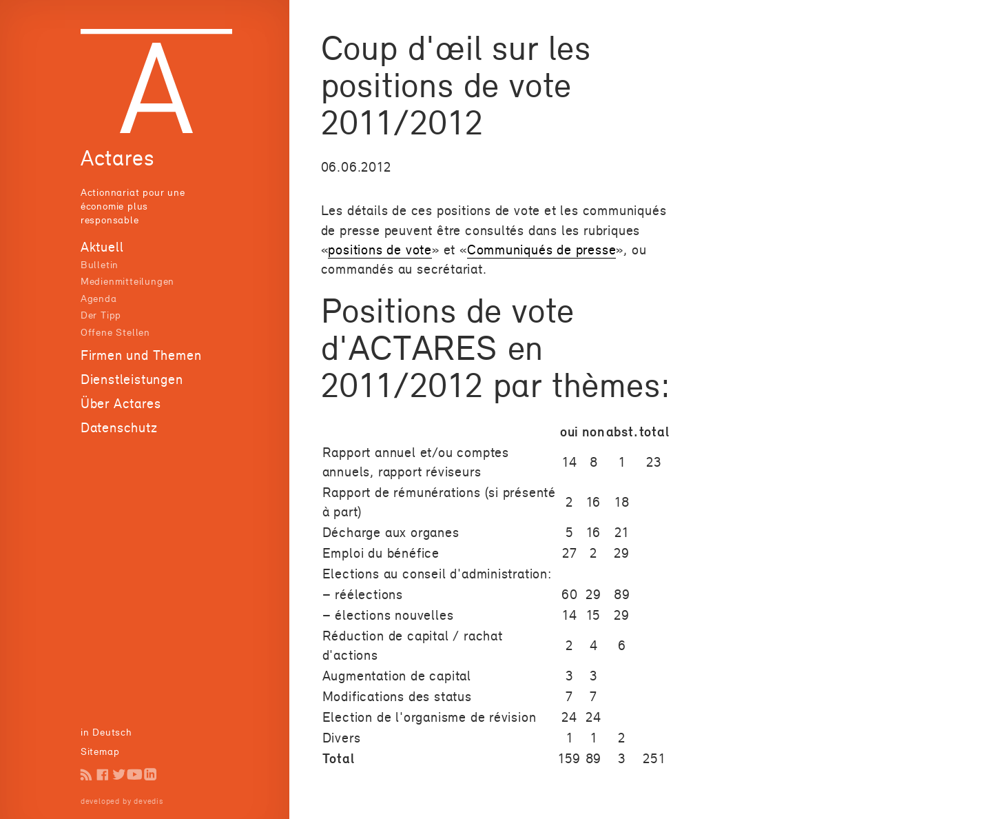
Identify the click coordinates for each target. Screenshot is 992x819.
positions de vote (380, 249)
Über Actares (121, 403)
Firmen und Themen (141, 355)
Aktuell (102, 247)
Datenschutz (119, 427)
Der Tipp (101, 315)
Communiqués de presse (542, 249)
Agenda (99, 298)
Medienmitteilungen (127, 281)
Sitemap (100, 751)
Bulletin (99, 264)
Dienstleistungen (132, 379)
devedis (148, 801)
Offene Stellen (115, 332)
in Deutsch (106, 732)
